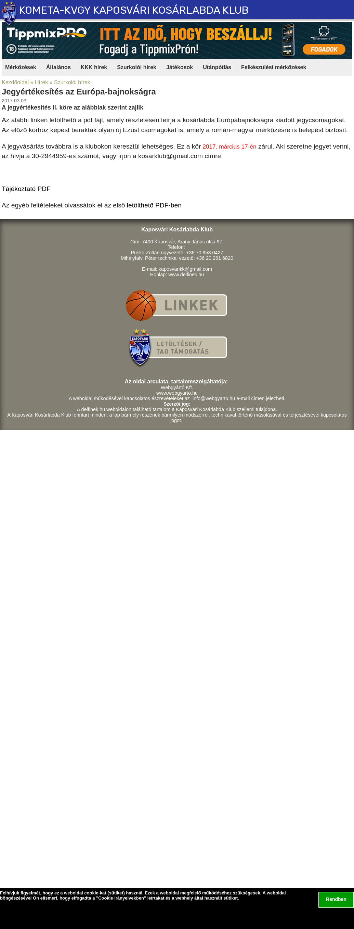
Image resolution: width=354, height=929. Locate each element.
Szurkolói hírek (136, 67)
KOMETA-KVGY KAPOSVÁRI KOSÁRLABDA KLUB (134, 10)
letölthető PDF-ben (154, 205)
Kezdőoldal (15, 82)
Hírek (41, 82)
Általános (58, 67)
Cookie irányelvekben (121, 898)
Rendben (336, 899)
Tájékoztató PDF (26, 188)
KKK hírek (94, 67)
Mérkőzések (20, 67)
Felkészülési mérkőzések (273, 67)
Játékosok (179, 67)
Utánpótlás (217, 67)
